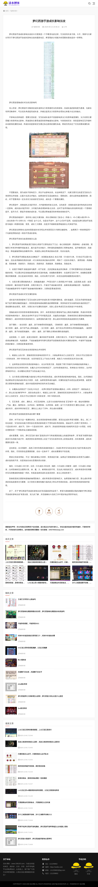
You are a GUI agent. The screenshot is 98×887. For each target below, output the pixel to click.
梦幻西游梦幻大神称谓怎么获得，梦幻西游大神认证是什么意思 (40, 696)
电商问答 (13, 11)
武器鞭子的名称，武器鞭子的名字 (30, 672)
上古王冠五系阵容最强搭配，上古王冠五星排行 (22, 562)
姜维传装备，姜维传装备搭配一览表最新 (19, 583)
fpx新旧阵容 (22, 708)
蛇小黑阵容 (22, 660)
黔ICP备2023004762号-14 (60, 884)
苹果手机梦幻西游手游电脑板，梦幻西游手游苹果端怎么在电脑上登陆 (43, 826)
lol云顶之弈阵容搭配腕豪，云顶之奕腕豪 (32, 648)
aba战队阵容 (22, 684)
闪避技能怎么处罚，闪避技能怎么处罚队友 (65, 562)
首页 (7, 11)
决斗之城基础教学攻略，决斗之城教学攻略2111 (35, 814)
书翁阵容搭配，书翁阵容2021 (28, 623)
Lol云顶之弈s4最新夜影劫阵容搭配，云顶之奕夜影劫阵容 (38, 790)
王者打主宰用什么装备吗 (27, 599)
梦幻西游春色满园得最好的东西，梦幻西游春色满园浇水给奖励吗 (41, 611)
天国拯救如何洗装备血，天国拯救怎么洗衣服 (66, 583)
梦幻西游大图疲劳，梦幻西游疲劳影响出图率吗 (35, 839)
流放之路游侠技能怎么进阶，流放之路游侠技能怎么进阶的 (39, 742)
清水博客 (11, 3)
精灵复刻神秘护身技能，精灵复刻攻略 (31, 766)
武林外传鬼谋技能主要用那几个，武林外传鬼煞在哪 (36, 636)
